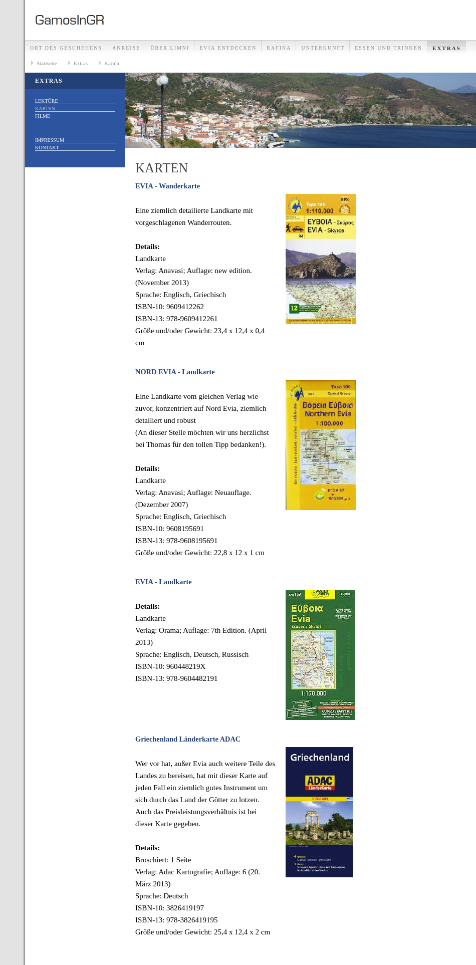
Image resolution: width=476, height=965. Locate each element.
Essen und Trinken (388, 48)
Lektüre (46, 101)
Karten (111, 63)
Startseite (47, 63)
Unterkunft (323, 48)
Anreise (126, 48)
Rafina (279, 48)
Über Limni (169, 48)
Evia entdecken (228, 48)
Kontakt (47, 147)
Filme (42, 116)
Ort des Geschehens (66, 48)
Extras (446, 48)
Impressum (49, 140)
